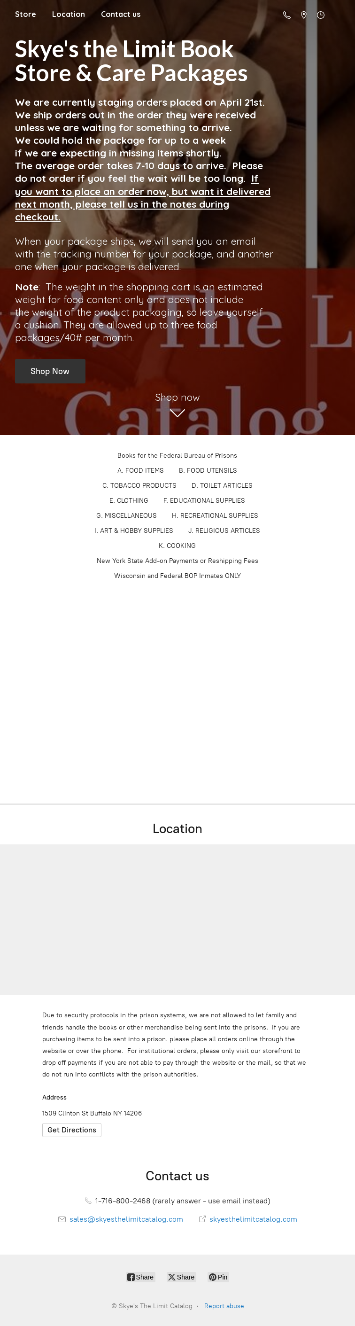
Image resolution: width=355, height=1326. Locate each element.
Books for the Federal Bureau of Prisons (177, 456)
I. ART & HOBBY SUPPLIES (133, 531)
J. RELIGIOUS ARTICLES (224, 531)
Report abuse (224, 1306)
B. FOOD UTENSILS (208, 471)
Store (25, 14)
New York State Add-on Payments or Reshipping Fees (177, 561)
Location (68, 14)
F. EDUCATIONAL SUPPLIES (204, 501)
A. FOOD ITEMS (140, 471)
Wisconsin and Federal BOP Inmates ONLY (177, 576)
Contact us (120, 14)
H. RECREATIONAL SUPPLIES (215, 516)
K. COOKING (177, 546)
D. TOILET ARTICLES (222, 486)
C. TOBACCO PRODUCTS (139, 486)
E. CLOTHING (128, 501)
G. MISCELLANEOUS (126, 516)
